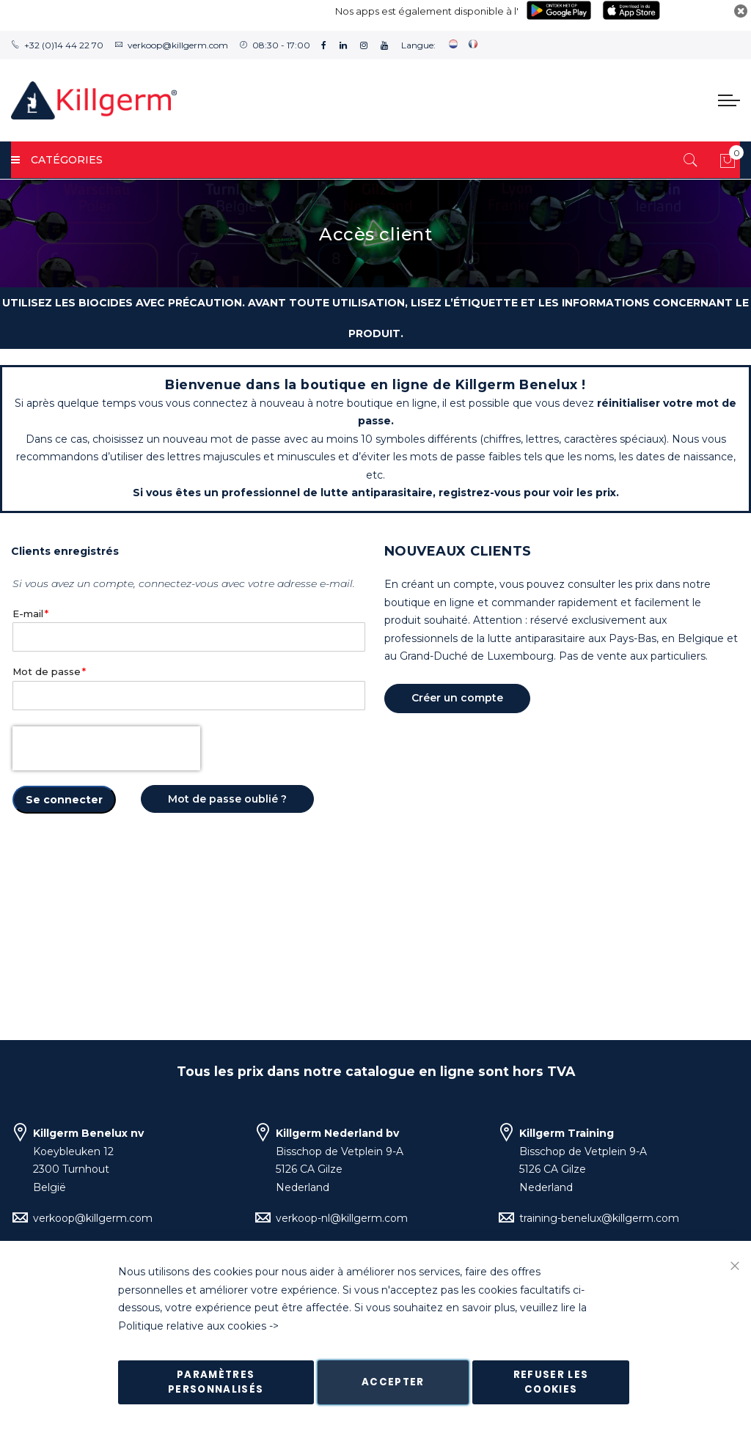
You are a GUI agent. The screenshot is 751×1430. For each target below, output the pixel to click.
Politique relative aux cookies (192, 1326)
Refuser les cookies (551, 1382)
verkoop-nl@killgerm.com (342, 1218)
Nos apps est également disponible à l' (427, 11)
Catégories (57, 159)
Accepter (393, 1382)
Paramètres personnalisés (216, 1382)
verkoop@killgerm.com (178, 45)
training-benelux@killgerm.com (599, 1218)
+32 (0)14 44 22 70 (63, 45)
